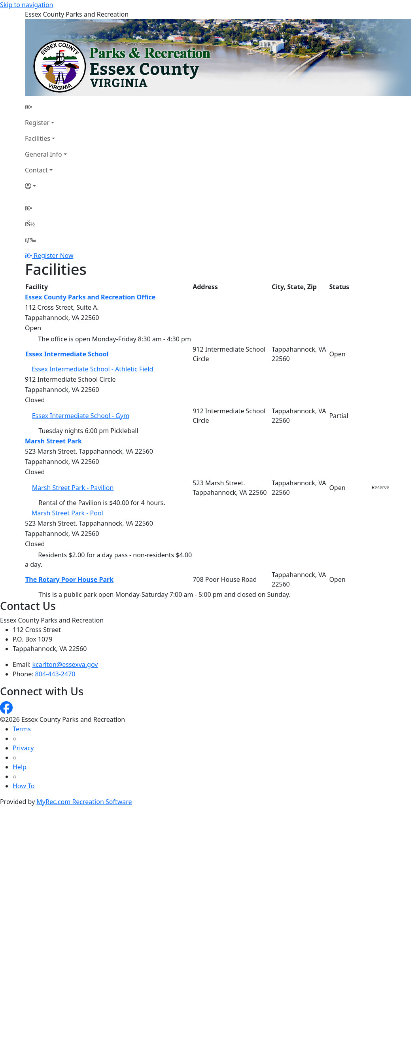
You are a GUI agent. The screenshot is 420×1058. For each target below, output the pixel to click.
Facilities (37, 138)
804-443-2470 (55, 674)
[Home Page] (46, 107)
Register (37, 122)
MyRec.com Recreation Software (84, 801)
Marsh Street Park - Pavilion (73, 487)
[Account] (46, 186)
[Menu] (30, 240)
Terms (22, 729)
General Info (43, 154)
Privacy (23, 748)
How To (23, 786)
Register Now (53, 255)
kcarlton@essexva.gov (65, 664)
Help (19, 767)
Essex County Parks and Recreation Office (90, 297)
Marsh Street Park (53, 441)
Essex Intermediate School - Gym (80, 415)
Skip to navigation (26, 4)
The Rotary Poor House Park (69, 579)
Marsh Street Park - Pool (67, 513)
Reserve (381, 487)
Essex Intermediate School (66, 354)
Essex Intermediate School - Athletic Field (92, 369)
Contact (36, 170)
